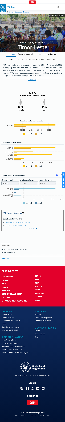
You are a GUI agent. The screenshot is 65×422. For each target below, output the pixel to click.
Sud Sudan (39, 293)
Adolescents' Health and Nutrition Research (41, 59)
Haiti (4, 284)
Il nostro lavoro (12, 337)
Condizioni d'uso (45, 415)
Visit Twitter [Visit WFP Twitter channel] (21, 388)
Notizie (37, 331)
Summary (11, 54)
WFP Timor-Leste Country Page (16, 225)
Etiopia (5, 280)
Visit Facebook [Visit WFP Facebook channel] (27, 388)
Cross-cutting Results (15, 59)
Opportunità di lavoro (43, 321)
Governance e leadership (11, 321)
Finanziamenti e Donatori (11, 327)
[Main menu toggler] (62, 7)
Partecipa (41, 311)
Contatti (33, 415)
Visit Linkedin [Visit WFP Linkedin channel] (37, 388)
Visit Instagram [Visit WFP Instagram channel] (32, 388)
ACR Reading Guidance (13, 213)
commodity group (45, 180)
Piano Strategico (8, 318)
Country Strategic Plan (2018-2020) (17, 222)
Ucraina (38, 297)
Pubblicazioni (40, 334)
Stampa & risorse (45, 327)
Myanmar (6, 291)
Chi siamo (7, 311)
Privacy (23, 415)
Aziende (38, 314)
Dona (32, 2)
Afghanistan (7, 277)
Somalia (38, 286)
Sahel (37, 279)
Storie (37, 337)
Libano (5, 287)
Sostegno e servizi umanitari (12, 349)
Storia (4, 324)
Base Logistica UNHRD (10, 330)
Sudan (38, 290)
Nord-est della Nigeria (12, 294)
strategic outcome (27, 180)
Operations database (22, 12)
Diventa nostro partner (43, 318)
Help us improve (63, 180)
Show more (32, 80)
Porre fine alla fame (9, 340)
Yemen (37, 300)
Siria (37, 283)
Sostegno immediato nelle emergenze (15, 353)
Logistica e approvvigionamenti (13, 346)
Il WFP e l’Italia (7, 314)
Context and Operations (26, 54)
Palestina (6, 297)
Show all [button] (11, 183)
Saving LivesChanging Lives (11, 7)
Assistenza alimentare (10, 343)
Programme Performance (47, 54)
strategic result (7, 180)
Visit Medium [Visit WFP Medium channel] (43, 388)
